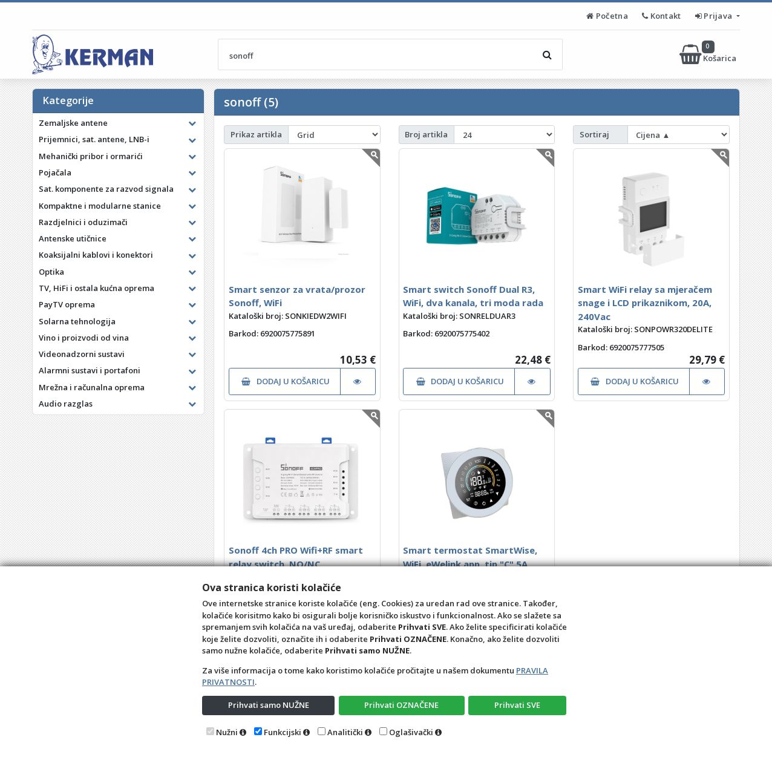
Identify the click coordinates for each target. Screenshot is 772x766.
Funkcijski (282, 732)
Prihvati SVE (517, 704)
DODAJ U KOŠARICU (285, 381)
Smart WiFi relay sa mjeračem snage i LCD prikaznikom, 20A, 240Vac (645, 302)
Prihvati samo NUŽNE (268, 704)
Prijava (714, 15)
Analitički (345, 732)
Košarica (708, 54)
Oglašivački (411, 732)
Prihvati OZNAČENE (401, 704)
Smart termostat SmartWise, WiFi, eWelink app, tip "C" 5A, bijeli (470, 563)
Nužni (227, 732)
